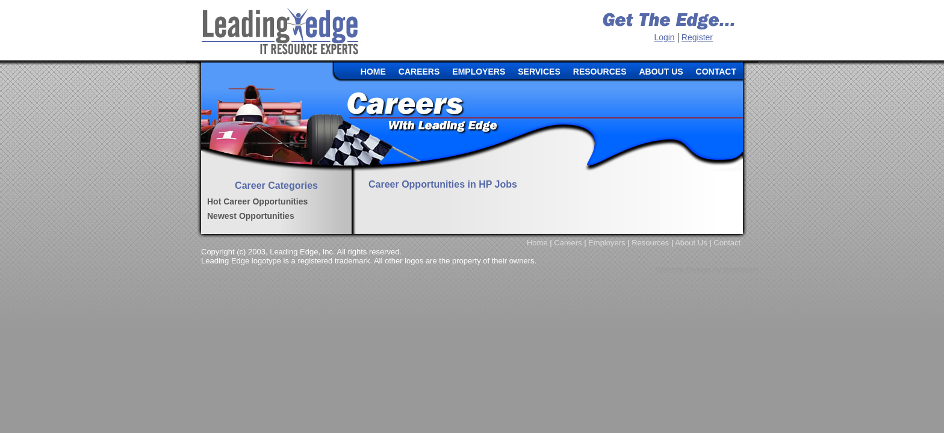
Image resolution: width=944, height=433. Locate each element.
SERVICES (539, 71)
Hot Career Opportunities (257, 201)
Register (697, 37)
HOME (373, 71)
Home (537, 242)
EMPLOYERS (478, 71)
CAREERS (419, 71)
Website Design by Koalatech (707, 269)
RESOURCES (600, 71)
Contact (727, 242)
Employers (606, 242)
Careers (568, 242)
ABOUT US (661, 71)
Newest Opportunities (250, 216)
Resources (650, 242)
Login (664, 37)
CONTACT (716, 71)
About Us (691, 242)
